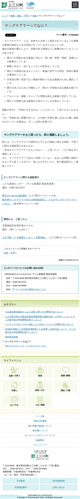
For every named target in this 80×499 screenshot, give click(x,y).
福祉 (34, 16)
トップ (4, 16)
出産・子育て (10, 252)
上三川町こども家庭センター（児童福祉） (24, 237)
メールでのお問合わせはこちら (31, 289)
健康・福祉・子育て (20, 16)
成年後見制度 (11, 337)
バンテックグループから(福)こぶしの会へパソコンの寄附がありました (39, 324)
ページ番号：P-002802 (67, 35)
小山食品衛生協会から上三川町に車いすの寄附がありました (34, 312)
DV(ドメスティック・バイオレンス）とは (25, 346)
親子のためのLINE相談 (14, 195)
